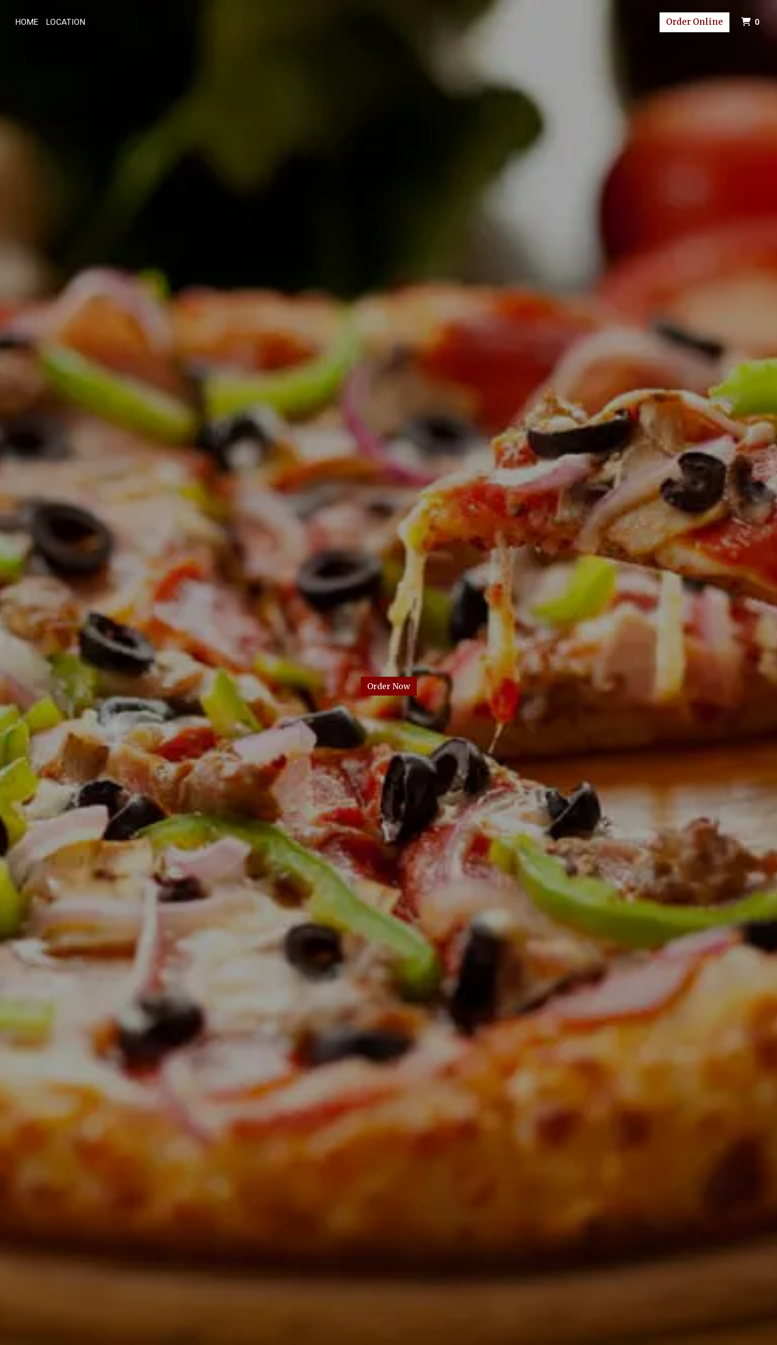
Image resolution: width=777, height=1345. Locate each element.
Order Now (388, 686)
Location (65, 22)
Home (26, 22)
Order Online (694, 21)
